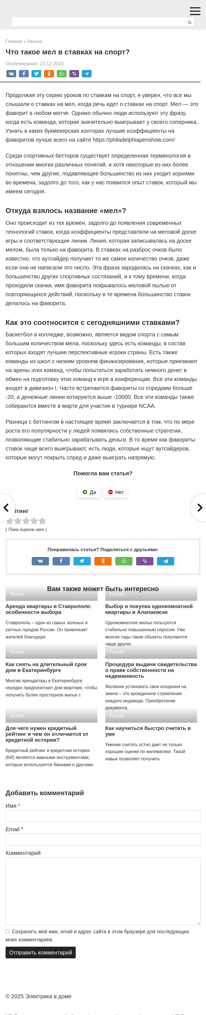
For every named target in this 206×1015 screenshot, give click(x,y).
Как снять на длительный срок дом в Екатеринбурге (46, 667)
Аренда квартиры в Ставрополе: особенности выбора (49, 609)
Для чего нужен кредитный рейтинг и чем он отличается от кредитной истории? (47, 734)
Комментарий (23, 853)
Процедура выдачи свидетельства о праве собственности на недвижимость (151, 670)
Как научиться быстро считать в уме (148, 731)
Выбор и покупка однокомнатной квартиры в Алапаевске (149, 609)
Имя (13, 806)
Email (14, 829)
